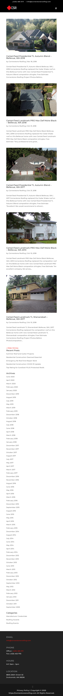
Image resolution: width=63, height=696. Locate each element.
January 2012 (11, 597)
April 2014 (10, 549)
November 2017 (12, 449)
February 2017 (11, 473)
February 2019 (12, 411)
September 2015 (12, 507)
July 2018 (9, 425)
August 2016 (11, 483)
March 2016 (10, 497)
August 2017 (11, 456)
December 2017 (12, 445)
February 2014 (12, 552)
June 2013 (10, 566)
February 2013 (11, 573)
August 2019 (11, 397)
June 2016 (10, 487)
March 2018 (10, 435)
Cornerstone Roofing (17, 62)
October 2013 (11, 562)
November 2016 (12, 480)
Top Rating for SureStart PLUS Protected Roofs (25, 368)
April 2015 (10, 521)
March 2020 (11, 384)
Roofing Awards (12, 620)
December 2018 (12, 415)
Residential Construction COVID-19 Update (23, 364)
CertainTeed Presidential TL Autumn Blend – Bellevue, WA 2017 (29, 186)
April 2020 (10, 380)
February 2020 (12, 387)
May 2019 (9, 404)
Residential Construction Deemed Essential (24, 357)
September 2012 (12, 583)
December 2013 (12, 555)
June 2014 (10, 542)
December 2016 (12, 476)
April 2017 (10, 466)
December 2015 (12, 504)
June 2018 (10, 428)
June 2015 (10, 514)
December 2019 (12, 394)
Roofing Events (12, 623)
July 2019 (9, 401)
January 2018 (11, 442)
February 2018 (12, 439)
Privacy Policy (23, 690)
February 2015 (11, 528)
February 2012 (11, 593)
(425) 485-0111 (18, 1)
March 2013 (10, 569)
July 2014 (9, 538)
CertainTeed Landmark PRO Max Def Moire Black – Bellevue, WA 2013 (31, 249)
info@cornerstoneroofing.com (18, 640)
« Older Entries (12, 348)
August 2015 (11, 511)
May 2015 (9, 518)
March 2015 (10, 525)
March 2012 (10, 590)
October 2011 (11, 604)
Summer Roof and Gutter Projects (20, 354)
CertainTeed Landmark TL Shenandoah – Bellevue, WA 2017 (27, 318)
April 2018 (10, 432)
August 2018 (11, 421)
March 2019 (10, 408)
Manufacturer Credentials (16, 616)
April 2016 (10, 494)
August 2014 (11, 535)
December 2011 (12, 600)
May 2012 (9, 587)
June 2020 (10, 377)
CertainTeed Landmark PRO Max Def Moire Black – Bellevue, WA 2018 (31, 121)
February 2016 (12, 501)
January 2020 (11, 390)
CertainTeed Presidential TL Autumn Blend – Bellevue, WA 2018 (29, 57)
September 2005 (13, 607)
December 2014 (12, 531)
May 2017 (9, 463)
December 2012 (12, 576)
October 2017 (11, 452)
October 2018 (11, 418)
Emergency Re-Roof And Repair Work (21, 361)
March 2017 (10, 470)
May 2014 (9, 545)
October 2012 (11, 580)
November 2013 (12, 559)
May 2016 (9, 490)
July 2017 (9, 459)
